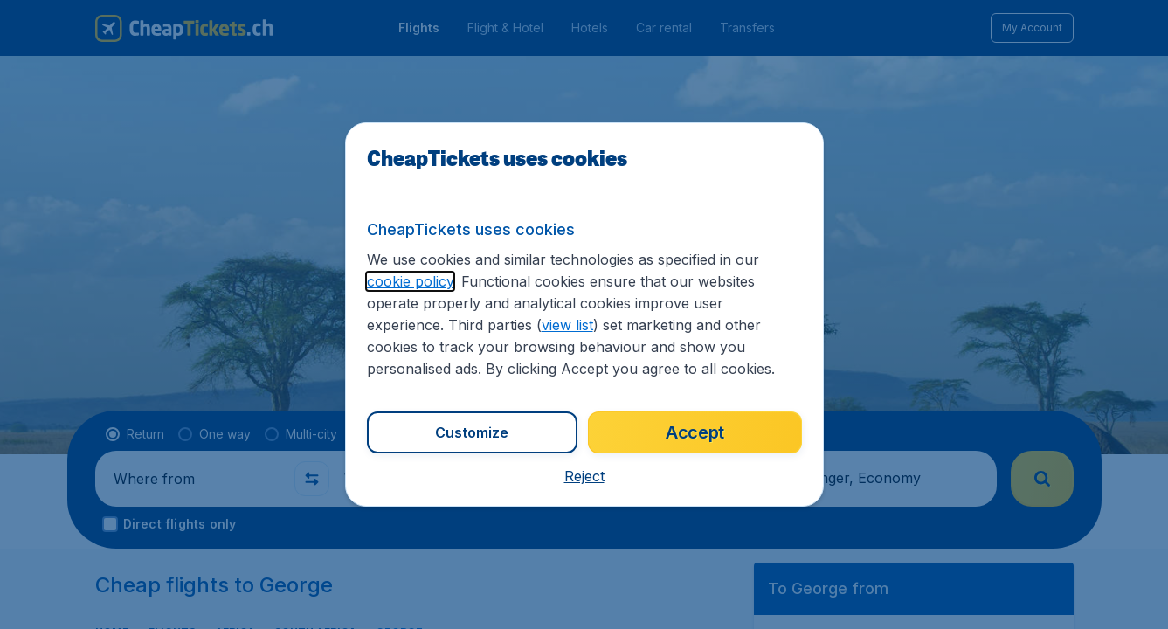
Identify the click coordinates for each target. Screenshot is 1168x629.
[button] (584, 476)
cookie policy (410, 281)
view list (567, 325)
